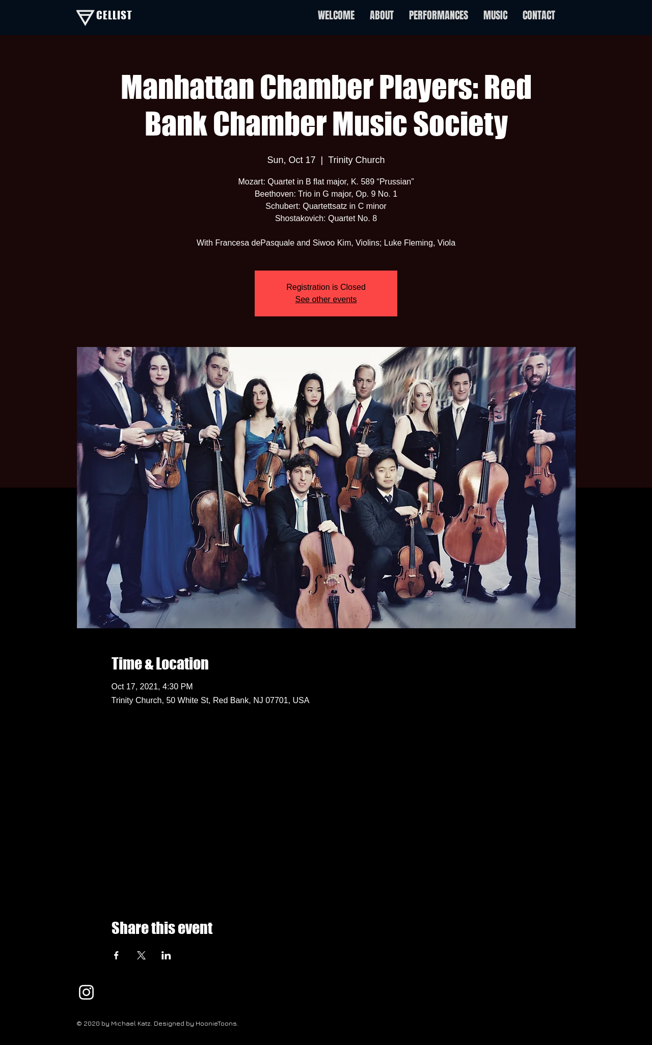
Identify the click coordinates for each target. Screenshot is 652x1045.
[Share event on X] (141, 955)
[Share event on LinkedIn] (166, 955)
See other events (326, 299)
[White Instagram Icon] (86, 992)
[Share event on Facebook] (116, 955)
